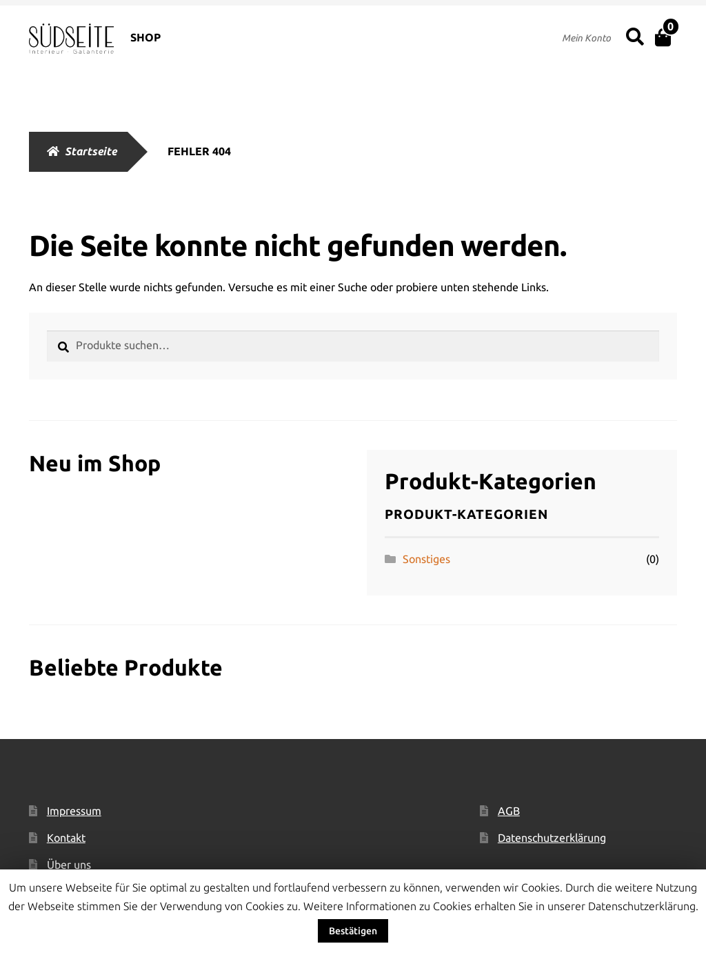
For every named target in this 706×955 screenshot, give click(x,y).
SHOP (145, 37)
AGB (509, 811)
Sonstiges (426, 559)
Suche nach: (634, 37)
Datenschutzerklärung (552, 837)
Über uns (69, 864)
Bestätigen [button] (353, 930)
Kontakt (66, 837)
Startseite (91, 151)
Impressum (74, 811)
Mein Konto (586, 38)
